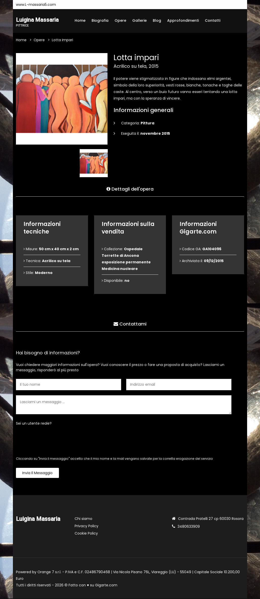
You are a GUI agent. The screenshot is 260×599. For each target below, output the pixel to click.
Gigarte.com (106, 585)
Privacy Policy (86, 526)
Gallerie (139, 20)
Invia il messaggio (37, 473)
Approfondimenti (183, 20)
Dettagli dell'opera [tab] (130, 188)
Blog (157, 20)
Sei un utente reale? (34, 423)
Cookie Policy (86, 533)
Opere (120, 20)
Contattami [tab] (130, 323)
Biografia (100, 20)
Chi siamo (83, 519)
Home (80, 20)
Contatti (212, 20)
